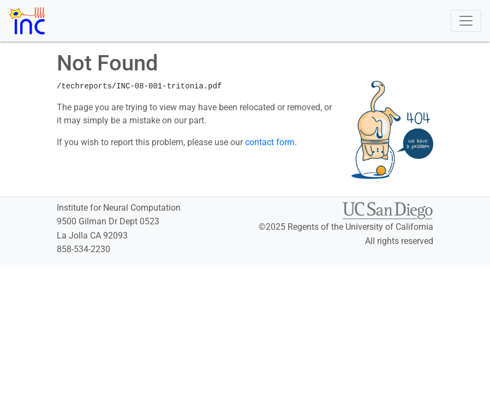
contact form (270, 142)
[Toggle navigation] (466, 21)
